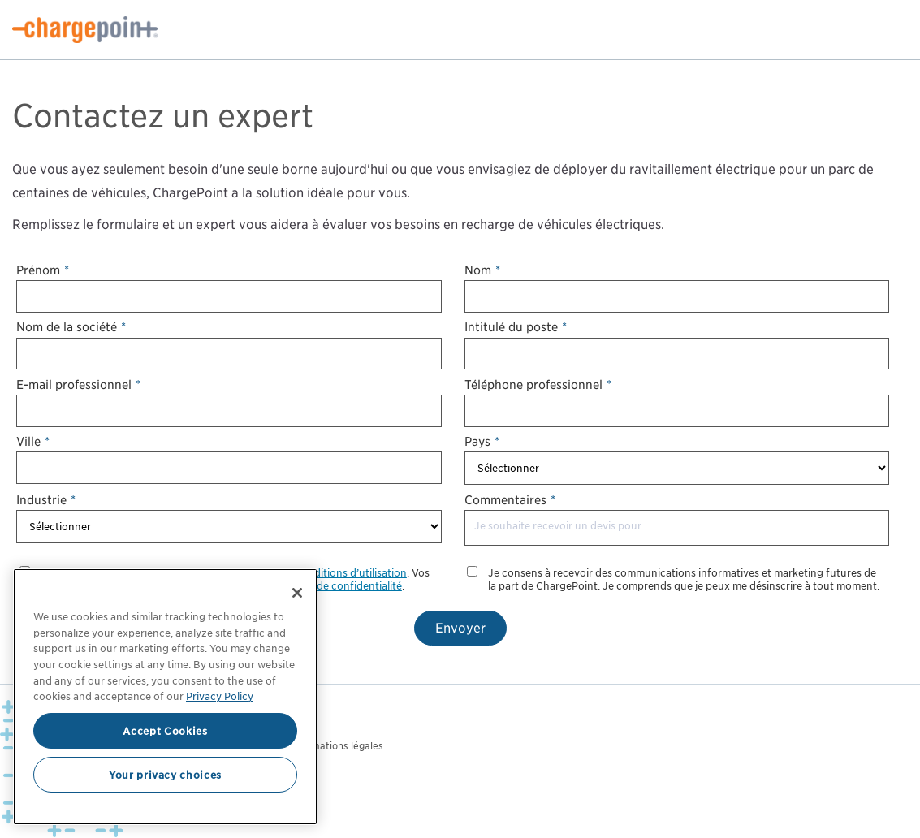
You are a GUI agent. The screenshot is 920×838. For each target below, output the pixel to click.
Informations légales (336, 746)
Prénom (42, 270)
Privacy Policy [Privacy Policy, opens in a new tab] (219, 695)
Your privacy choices (165, 774)
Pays (481, 441)
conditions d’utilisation (351, 573)
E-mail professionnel (78, 384)
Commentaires (509, 500)
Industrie (46, 500)
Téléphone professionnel (537, 384)
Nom (482, 270)
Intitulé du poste (515, 327)
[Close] (297, 593)
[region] (165, 696)
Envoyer (460, 628)
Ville (33, 441)
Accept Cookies (165, 730)
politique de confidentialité (336, 586)
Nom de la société (71, 327)
